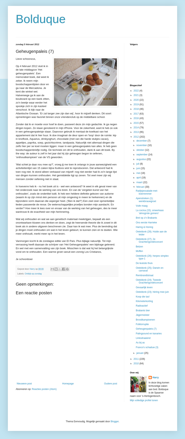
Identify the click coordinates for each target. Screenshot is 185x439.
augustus (141, 159)
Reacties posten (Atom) (44, 389)
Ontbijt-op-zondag (33, 273)
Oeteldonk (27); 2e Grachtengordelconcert (149, 240)
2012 (137, 136)
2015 (137, 123)
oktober (140, 150)
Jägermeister (142, 315)
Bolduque (41, 19)
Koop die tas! (143, 296)
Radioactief (142, 305)
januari (140, 353)
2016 (137, 118)
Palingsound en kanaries (149, 333)
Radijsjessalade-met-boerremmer (147, 192)
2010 (137, 363)
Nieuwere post (24, 383)
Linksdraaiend (143, 338)
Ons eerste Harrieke (146, 222)
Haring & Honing (144, 227)
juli (138, 163)
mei (138, 173)
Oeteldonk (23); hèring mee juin (152, 292)
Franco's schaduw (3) (147, 347)
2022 (137, 90)
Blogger (115, 421)
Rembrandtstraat (144, 275)
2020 (137, 100)
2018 (137, 109)
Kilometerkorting (144, 301)
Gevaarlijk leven (144, 287)
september (142, 154)
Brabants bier (143, 310)
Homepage (68, 383)
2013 (137, 132)
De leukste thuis (144, 263)
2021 (137, 95)
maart (139, 182)
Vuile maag (142, 205)
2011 (137, 359)
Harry (156, 377)
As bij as (140, 342)
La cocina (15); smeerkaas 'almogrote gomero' (150, 211)
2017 (137, 113)
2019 (137, 104)
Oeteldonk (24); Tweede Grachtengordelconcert (149, 281)
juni (138, 168)
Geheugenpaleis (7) (146, 328)
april (139, 177)
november (142, 145)
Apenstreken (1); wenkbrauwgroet (146, 199)
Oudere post (110, 383)
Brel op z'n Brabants (146, 217)
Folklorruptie (142, 324)
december (142, 140)
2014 (137, 127)
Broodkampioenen (145, 319)
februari (140, 186)
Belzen (139, 246)
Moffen (139, 251)
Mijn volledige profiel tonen (144, 400)
